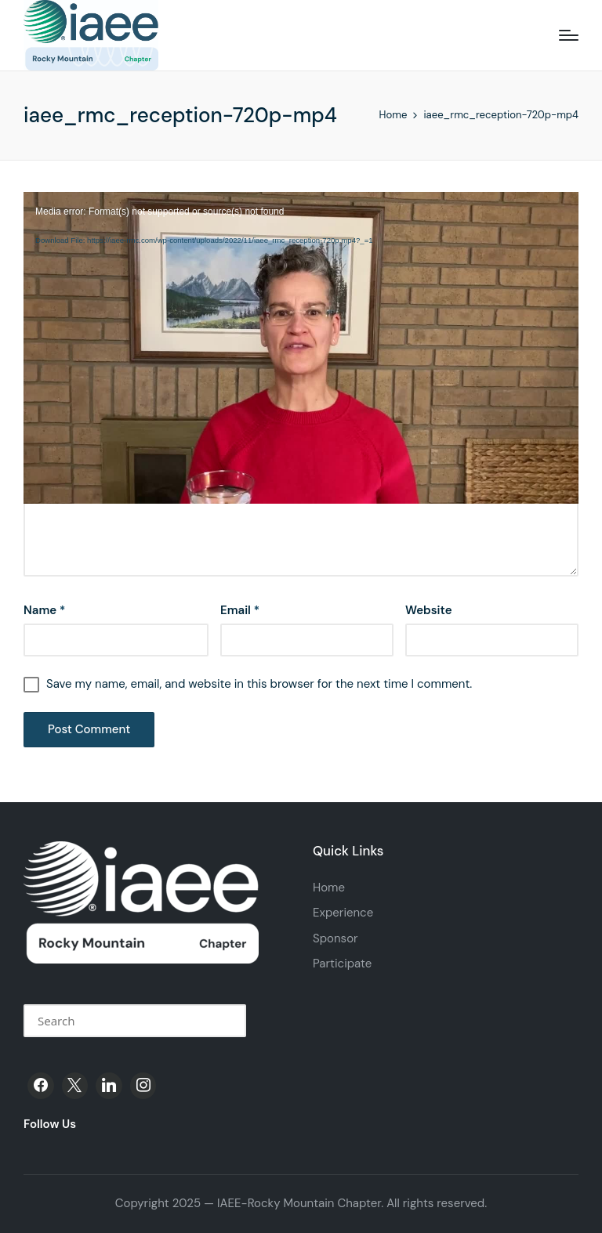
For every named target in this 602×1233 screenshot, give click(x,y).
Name (45, 610)
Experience (343, 912)
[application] (301, 211)
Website (428, 610)
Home (329, 887)
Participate (342, 963)
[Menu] (568, 35)
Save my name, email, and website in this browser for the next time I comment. (259, 684)
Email (239, 610)
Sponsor (335, 938)
